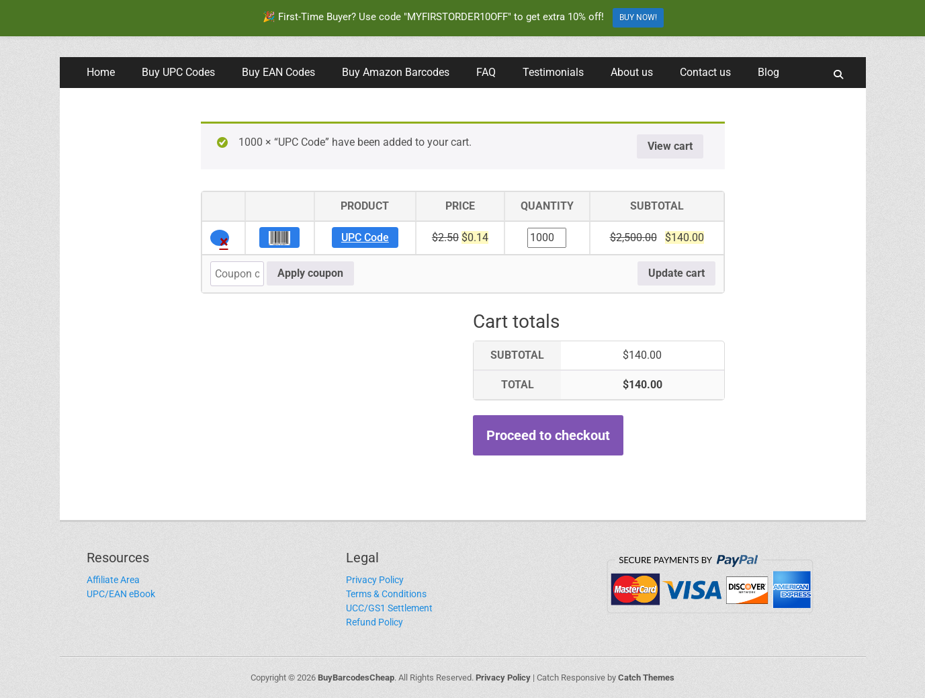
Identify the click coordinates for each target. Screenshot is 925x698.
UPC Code (365, 237)
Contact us (705, 72)
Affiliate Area (113, 579)
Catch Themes (646, 677)
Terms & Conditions (386, 593)
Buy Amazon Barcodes (395, 72)
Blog (768, 72)
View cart (670, 146)
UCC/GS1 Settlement (389, 608)
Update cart (676, 273)
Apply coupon (310, 273)
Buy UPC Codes (178, 72)
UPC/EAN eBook (121, 593)
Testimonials (553, 72)
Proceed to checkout (548, 435)
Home (101, 72)
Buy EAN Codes (278, 72)
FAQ (486, 72)
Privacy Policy (375, 579)
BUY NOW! (638, 17)
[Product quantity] (546, 238)
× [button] (224, 239)
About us (632, 72)
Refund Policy (374, 622)
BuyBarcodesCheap (356, 677)
